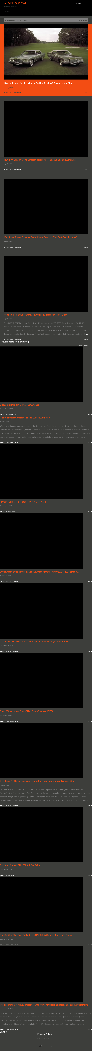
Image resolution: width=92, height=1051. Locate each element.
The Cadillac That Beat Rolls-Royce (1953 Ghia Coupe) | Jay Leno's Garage (36, 935)
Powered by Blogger (46, 1046)
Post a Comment (16, 92)
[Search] (78, 3)
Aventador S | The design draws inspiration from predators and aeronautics (37, 781)
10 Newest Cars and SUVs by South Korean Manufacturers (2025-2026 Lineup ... (39, 571)
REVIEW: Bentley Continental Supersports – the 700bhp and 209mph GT (40, 159)
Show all (83, 20)
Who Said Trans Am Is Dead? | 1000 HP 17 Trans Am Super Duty (35, 314)
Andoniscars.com (15, 3)
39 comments (10, 875)
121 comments (11, 414)
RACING (7, 11)
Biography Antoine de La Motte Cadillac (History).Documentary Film (38, 83)
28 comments (10, 512)
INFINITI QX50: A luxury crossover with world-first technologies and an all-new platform (44, 1004)
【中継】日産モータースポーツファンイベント (23, 502)
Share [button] (6, 92)
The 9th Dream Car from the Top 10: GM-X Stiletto (25, 417)
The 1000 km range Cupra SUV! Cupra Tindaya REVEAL (27, 711)
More (86, 92)
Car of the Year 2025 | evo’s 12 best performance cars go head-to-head (34, 641)
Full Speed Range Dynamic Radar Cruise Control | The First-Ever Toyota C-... (41, 237)
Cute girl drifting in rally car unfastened (19, 404)
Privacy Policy (43, 1038)
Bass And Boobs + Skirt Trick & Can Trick (20, 865)
